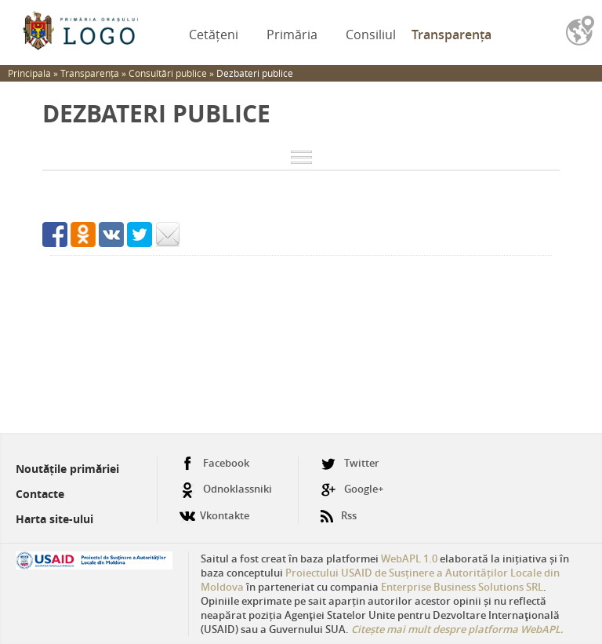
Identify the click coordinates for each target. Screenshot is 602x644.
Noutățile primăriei (67, 468)
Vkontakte (214, 509)
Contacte (40, 493)
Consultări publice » (172, 73)
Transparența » (94, 73)
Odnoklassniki (226, 489)
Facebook (214, 463)
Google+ (352, 489)
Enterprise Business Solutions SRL (462, 587)
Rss (339, 509)
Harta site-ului (54, 518)
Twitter (350, 463)
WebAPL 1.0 (409, 558)
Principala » (34, 73)
